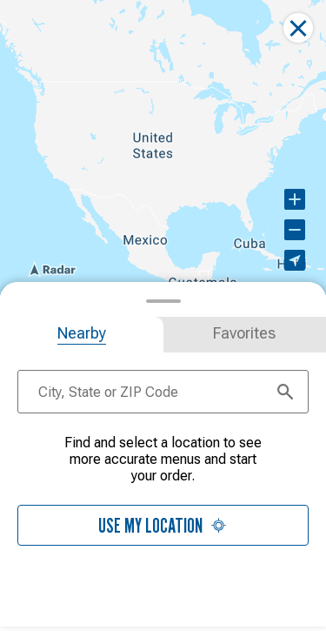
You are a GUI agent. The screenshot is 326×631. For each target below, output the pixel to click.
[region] (163, 147)
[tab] (81, 334)
